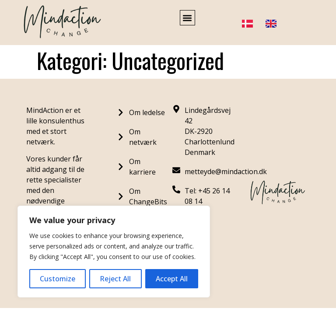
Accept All (172, 279)
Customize (57, 279)
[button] (187, 17)
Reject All (115, 279)
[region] (114, 252)
